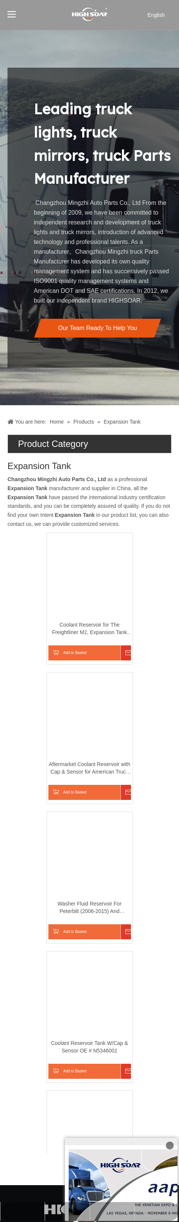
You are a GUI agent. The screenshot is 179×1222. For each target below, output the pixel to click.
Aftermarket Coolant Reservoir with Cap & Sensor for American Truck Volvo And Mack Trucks (50, 768)
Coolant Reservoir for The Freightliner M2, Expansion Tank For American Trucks (50, 629)
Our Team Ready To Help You (97, 328)
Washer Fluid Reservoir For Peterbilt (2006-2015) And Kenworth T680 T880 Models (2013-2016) (50, 908)
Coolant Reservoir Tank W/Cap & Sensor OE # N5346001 (50, 1047)
